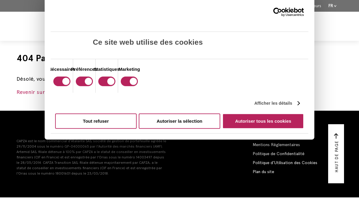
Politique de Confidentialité (278, 153)
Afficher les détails (273, 103)
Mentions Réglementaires (276, 144)
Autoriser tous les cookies (263, 121)
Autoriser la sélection (180, 121)
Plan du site (263, 171)
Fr (330, 6)
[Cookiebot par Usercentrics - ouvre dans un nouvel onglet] (277, 12)
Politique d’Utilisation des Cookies (285, 162)
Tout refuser (96, 121)
